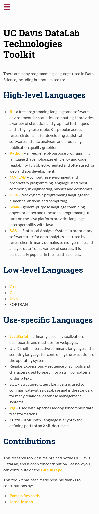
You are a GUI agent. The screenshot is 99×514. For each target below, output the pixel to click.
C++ (13, 286)
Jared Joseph (21, 501)
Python (16, 153)
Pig (12, 407)
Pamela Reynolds (25, 495)
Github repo (51, 469)
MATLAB (18, 177)
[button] (6, 8)
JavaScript (19, 336)
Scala (14, 206)
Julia (14, 194)
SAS (13, 230)
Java (14, 298)
